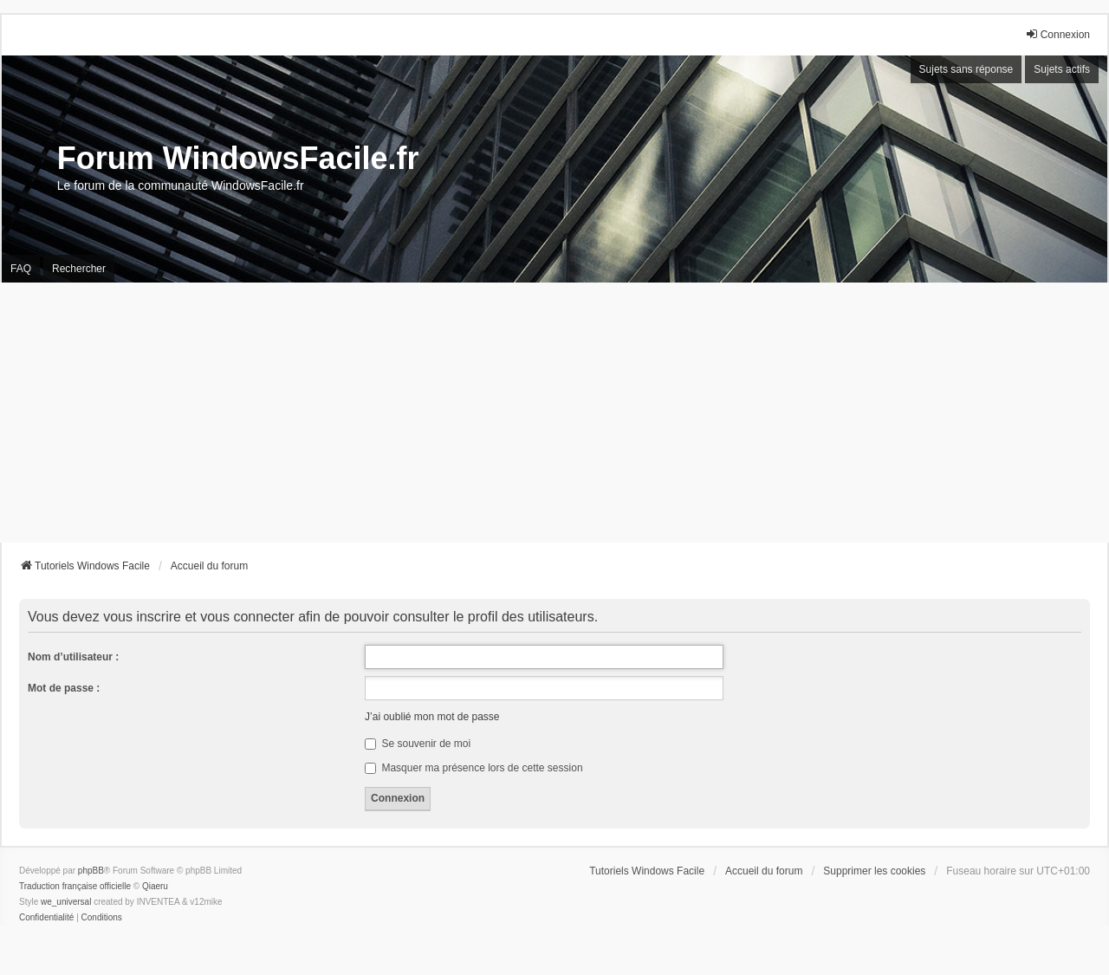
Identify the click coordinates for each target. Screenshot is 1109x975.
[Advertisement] (554, 412)
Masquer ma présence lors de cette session (473, 768)
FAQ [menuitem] (20, 269)
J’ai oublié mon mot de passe (432, 717)
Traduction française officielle (75, 886)
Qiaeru (155, 886)
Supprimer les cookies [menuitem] (874, 871)
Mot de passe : (64, 688)
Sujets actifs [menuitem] (1062, 69)
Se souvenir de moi (417, 744)
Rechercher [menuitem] (79, 269)
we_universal (66, 902)
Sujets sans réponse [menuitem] (966, 69)
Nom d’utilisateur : (73, 657)
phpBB (91, 870)
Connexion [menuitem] (1057, 34)
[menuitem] (46, 918)
